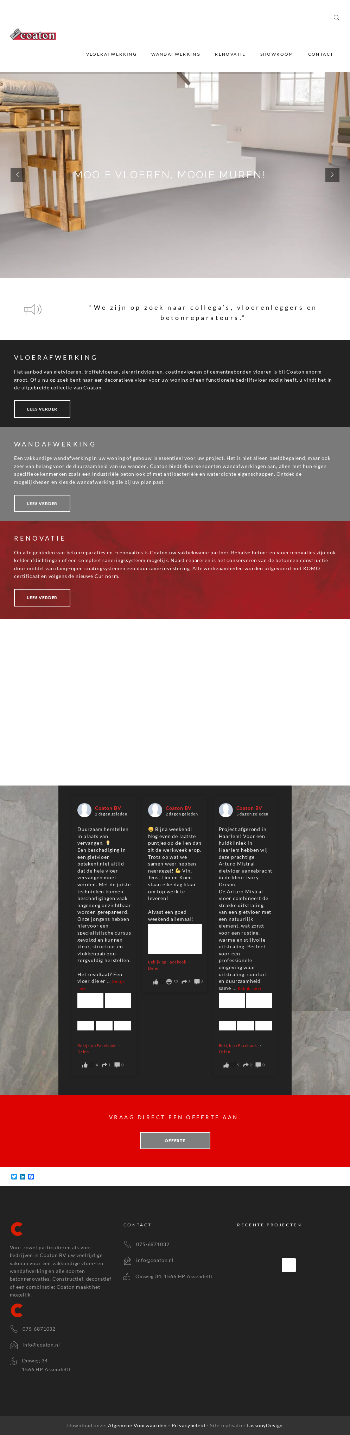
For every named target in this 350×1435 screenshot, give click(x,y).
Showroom (277, 54)
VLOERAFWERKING (56, 357)
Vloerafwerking (111, 54)
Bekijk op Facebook (97, 1045)
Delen (83, 1051)
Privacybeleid (189, 1425)
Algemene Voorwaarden (138, 1425)
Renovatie (230, 54)
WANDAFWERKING (55, 444)
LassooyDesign (265, 1425)
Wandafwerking (176, 54)
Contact (321, 54)
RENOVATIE (40, 538)
